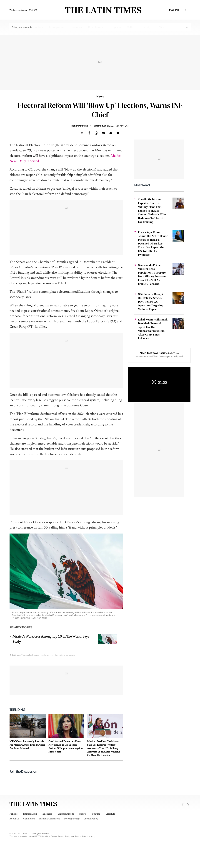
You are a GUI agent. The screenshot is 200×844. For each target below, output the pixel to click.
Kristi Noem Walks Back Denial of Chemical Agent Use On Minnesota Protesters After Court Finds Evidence (153, 329)
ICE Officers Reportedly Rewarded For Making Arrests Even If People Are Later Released (27, 745)
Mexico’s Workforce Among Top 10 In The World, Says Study (50, 639)
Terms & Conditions (49, 818)
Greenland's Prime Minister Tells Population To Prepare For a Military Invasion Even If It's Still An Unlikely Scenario (152, 274)
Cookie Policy (91, 818)
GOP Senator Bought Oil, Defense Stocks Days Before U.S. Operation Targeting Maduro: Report (150, 301)
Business (76, 27)
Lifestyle (147, 27)
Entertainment (97, 27)
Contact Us (29, 818)
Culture (131, 27)
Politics (38, 27)
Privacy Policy (72, 818)
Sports (117, 27)
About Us (14, 818)
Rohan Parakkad (79, 125)
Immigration (57, 27)
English (174, 10)
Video (162, 27)
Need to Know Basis (152, 353)
